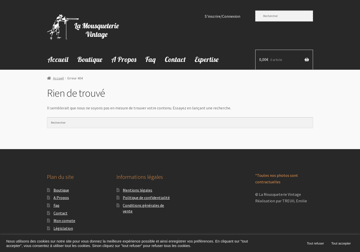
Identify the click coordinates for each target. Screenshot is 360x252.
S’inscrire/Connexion (222, 16)
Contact (175, 59)
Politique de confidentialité (146, 197)
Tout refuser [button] (315, 243)
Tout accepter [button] (341, 243)
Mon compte (64, 220)
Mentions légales (137, 190)
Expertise (206, 59)
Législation (63, 228)
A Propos (123, 59)
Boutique (89, 59)
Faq (150, 59)
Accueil (58, 59)
